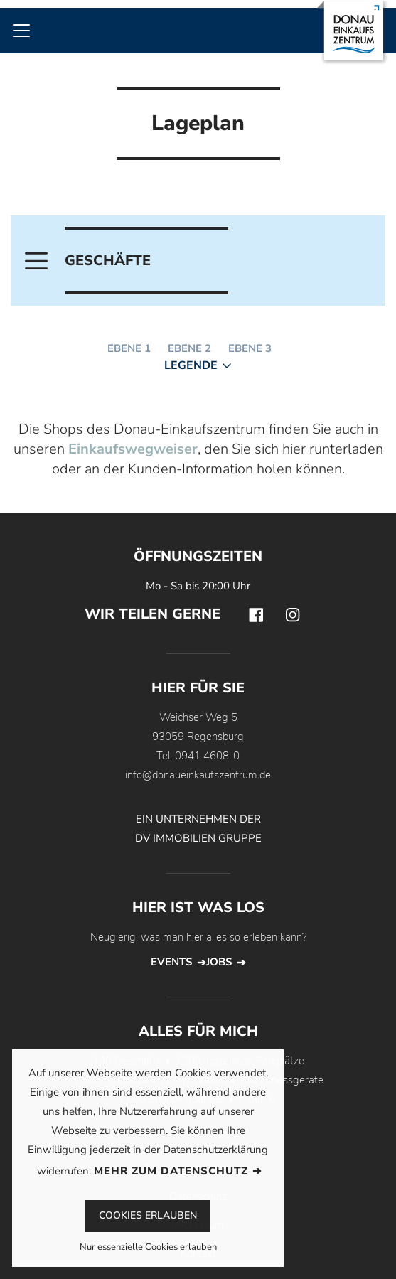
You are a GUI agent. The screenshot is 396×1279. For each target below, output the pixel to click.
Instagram (293, 615)
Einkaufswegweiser (133, 449)
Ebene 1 (129, 348)
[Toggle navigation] (21, 30)
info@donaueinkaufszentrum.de (198, 775)
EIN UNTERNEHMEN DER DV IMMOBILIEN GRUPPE (198, 828)
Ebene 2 (189, 348)
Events (171, 962)
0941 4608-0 (207, 756)
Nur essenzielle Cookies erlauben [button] (148, 1248)
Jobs (219, 962)
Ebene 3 (250, 348)
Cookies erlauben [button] (148, 1215)
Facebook (256, 615)
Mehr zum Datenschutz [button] (171, 1171)
